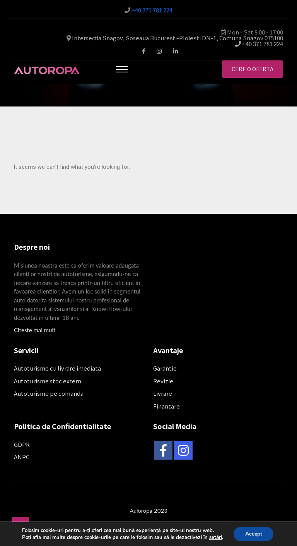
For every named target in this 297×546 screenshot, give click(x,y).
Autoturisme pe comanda (49, 393)
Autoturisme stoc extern (47, 381)
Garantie (165, 368)
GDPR (22, 444)
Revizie (163, 381)
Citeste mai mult (34, 329)
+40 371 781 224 (151, 10)
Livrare (162, 393)
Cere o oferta (252, 69)
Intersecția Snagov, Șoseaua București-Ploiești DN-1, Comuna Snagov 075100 (177, 38)
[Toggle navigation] (122, 69)
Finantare (166, 406)
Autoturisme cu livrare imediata (57, 368)
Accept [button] (253, 533)
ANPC (21, 457)
